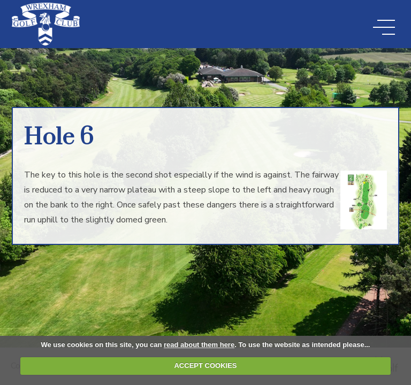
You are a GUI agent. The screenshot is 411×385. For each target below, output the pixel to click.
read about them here (199, 345)
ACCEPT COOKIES (205, 365)
